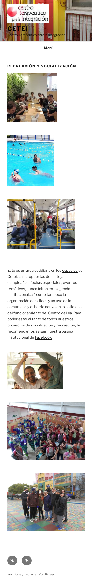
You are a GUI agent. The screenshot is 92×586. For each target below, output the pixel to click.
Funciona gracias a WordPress (31, 574)
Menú (46, 48)
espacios (70, 270)
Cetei (17, 28)
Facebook (43, 337)
